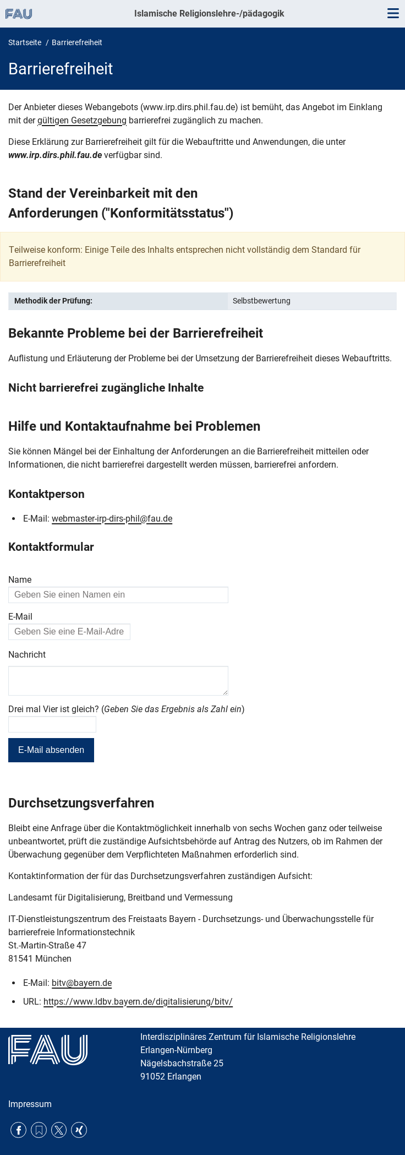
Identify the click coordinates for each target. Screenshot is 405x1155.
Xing (79, 1130)
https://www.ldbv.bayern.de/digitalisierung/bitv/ (138, 1006)
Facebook (18, 1130)
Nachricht (27, 654)
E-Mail (20, 616)
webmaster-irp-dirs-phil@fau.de (112, 518)
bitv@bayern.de (82, 987)
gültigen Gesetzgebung (82, 120)
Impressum (30, 1104)
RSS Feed (39, 1130)
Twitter (59, 1130)
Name (19, 579)
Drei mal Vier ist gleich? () (126, 713)
